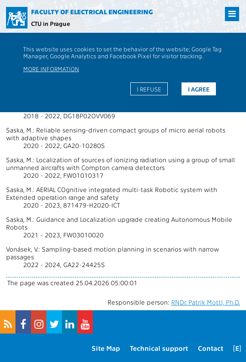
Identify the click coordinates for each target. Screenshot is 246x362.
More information (51, 68)
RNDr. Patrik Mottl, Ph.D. (205, 302)
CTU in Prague (50, 23)
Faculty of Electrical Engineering (92, 12)
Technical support (159, 348)
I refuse (149, 88)
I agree (198, 88)
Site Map (106, 348)
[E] (237, 348)
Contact (210, 348)
